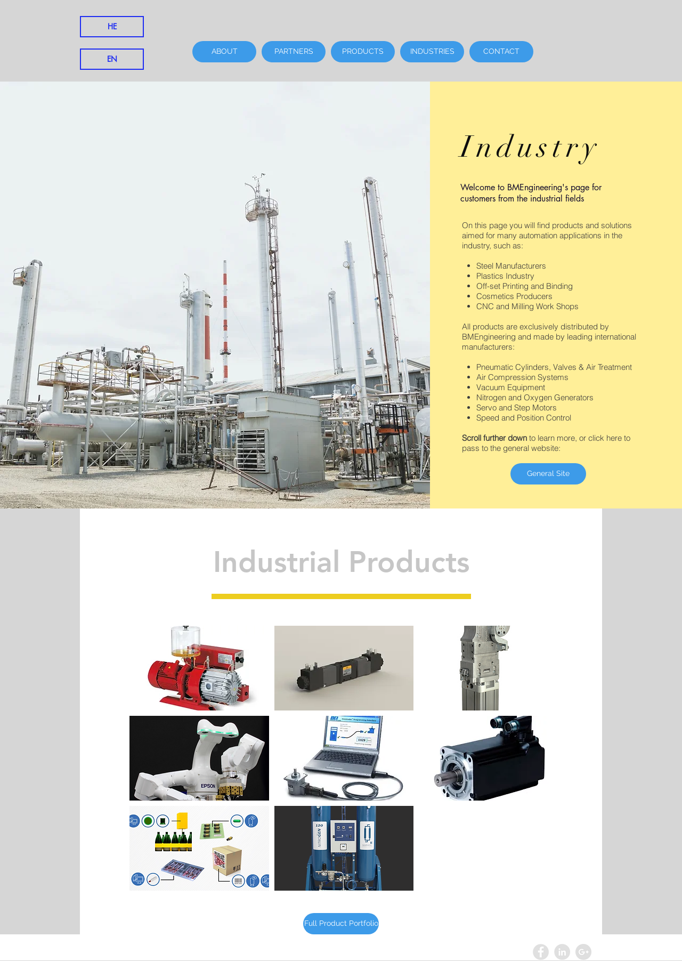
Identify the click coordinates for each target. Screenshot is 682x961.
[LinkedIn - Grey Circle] (562, 952)
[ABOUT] (224, 51)
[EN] (112, 59)
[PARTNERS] (294, 51)
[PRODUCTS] (363, 51)
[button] (199, 668)
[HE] (112, 26)
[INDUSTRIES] (432, 51)
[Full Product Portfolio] (341, 923)
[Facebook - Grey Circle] (541, 952)
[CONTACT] (501, 51)
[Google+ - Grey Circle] (583, 952)
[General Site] (548, 473)
